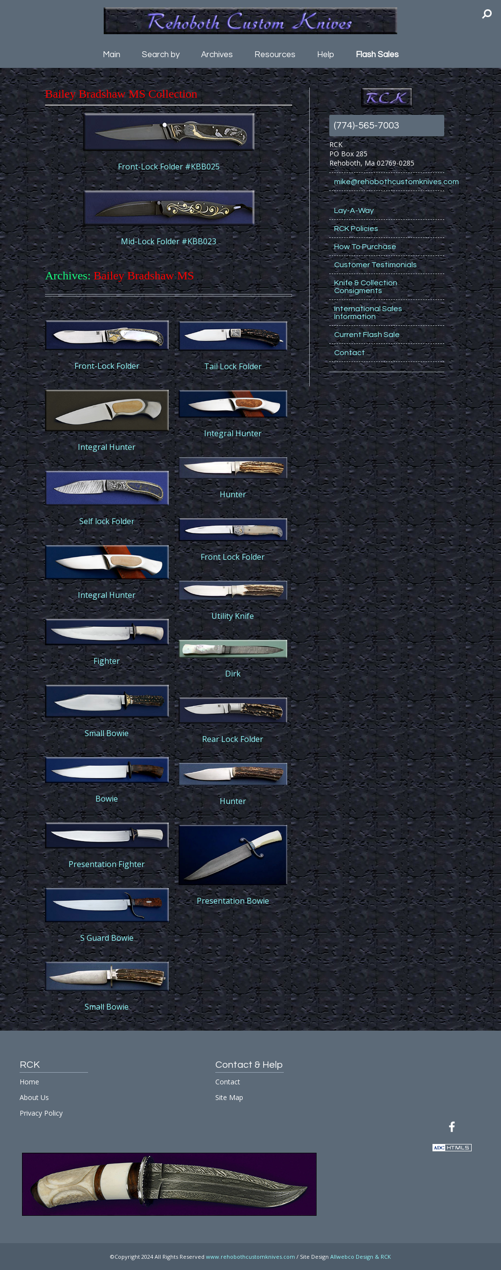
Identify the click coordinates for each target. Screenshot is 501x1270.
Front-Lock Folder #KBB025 (169, 166)
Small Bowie (107, 733)
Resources (275, 54)
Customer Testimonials (375, 265)
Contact (349, 353)
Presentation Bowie (233, 900)
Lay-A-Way (354, 210)
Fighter (106, 661)
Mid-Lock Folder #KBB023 (168, 241)
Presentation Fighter (106, 864)
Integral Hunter (107, 447)
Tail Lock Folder (233, 366)
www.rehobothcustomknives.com (250, 1256)
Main (111, 54)
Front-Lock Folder (106, 365)
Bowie (106, 798)
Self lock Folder (107, 521)
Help (325, 54)
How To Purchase (365, 247)
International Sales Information (368, 312)
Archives (217, 54)
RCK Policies (356, 229)
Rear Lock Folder (232, 739)
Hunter (233, 494)
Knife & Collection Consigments (365, 287)
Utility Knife (232, 616)
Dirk (233, 673)
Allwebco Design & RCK (360, 1256)
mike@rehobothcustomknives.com (389, 182)
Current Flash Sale (367, 335)
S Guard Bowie (107, 937)
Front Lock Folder (233, 556)
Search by (161, 54)
